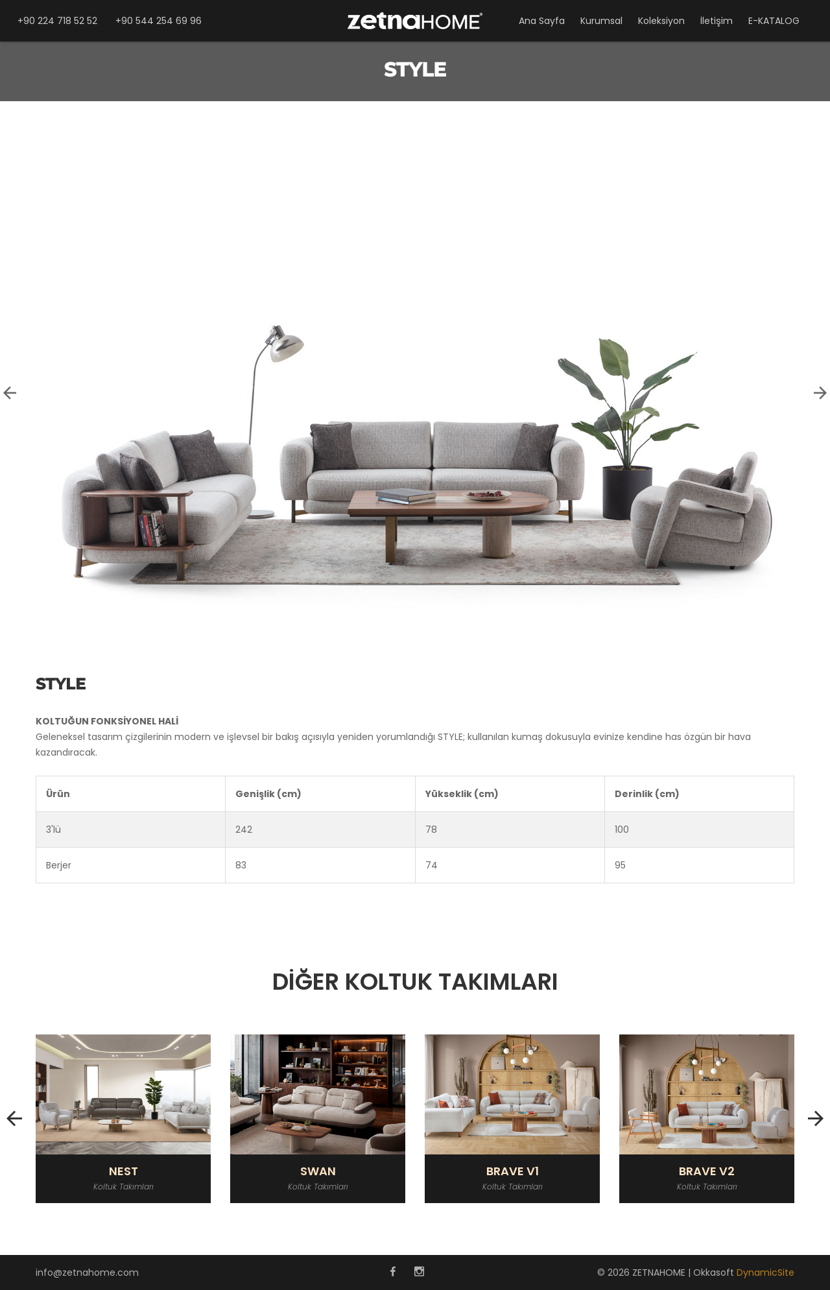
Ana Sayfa (542, 20)
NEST (123, 1171)
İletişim (716, 20)
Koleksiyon (661, 20)
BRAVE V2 (707, 1171)
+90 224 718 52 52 (57, 20)
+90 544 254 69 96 (158, 20)
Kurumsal (601, 20)
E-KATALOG (774, 20)
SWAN (318, 1171)
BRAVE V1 (512, 1171)
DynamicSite (765, 1272)
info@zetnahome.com (87, 1272)
